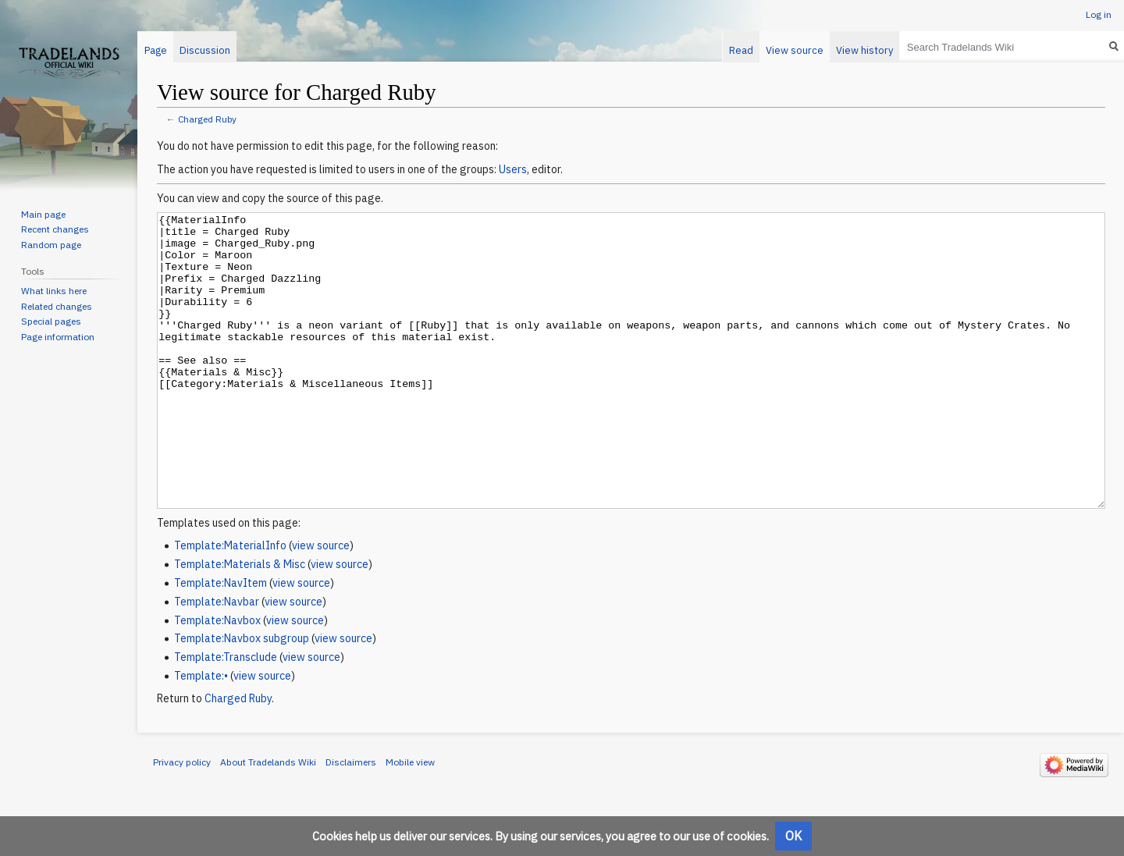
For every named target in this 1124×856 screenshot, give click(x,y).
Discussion (205, 50)
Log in (1099, 14)
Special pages (51, 321)
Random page (51, 244)
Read (741, 50)
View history (864, 50)
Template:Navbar (216, 660)
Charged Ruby (207, 119)
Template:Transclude (225, 716)
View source (794, 50)
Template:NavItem (220, 641)
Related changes (56, 306)
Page (155, 50)
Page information (57, 337)
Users (513, 169)
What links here (54, 291)
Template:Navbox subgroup (241, 697)
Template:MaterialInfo (230, 604)
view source (321, 604)
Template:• (201, 734)
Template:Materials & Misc (239, 623)
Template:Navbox (217, 679)
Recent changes (55, 229)
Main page (43, 214)
